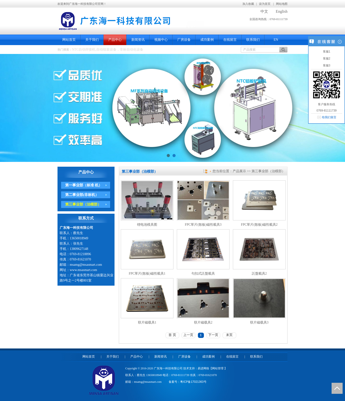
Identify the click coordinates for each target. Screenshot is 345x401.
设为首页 (265, 4)
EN (276, 39)
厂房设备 (184, 39)
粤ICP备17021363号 (193, 381)
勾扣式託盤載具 (203, 273)
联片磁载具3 (259, 322)
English (282, 11)
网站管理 (218, 368)
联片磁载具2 (203, 322)
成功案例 (207, 39)
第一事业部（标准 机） (83, 185)
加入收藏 (248, 4)
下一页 (213, 335)
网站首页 (69, 39)
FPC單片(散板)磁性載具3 (203, 224)
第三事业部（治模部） (83, 204)
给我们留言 (329, 117)
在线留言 (230, 39)
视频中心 (161, 39)
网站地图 (282, 4)
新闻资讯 (138, 39)
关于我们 (92, 39)
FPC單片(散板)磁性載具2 (259, 224)
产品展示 (239, 171)
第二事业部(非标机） (82, 195)
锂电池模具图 (147, 224)
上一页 (188, 335)
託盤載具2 (259, 273)
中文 (264, 11)
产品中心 (115, 39)
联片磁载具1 (147, 322)
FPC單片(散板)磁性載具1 (147, 273)
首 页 (172, 335)
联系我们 (253, 39)
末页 (229, 335)
